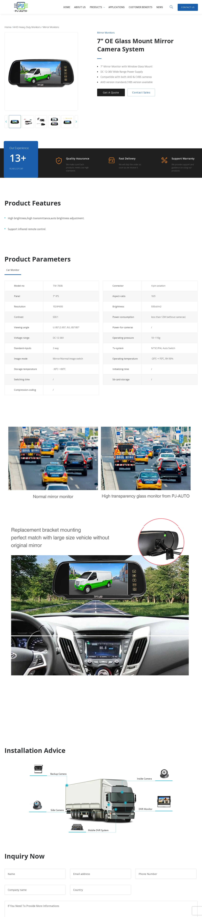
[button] (6, 121)
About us (80, 7)
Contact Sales (141, 92)
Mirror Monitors (51, 27)
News (159, 7)
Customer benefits (140, 7)
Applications (117, 7)
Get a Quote (111, 92)
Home (66, 7)
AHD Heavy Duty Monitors (27, 27)
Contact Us (187, 7)
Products (96, 7)
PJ (21, 7)
